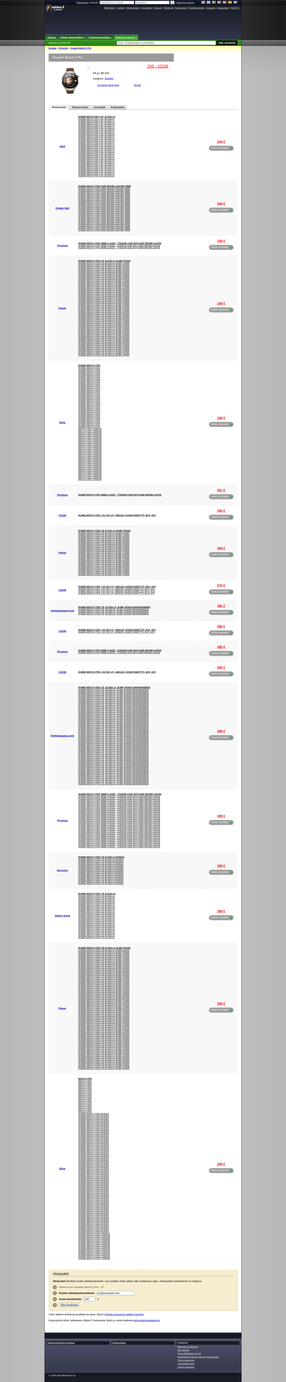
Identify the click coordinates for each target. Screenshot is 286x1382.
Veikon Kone (62, 915)
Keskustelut (117, 107)
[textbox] (166, 43)
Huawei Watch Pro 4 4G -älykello (96, 117)
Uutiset (120, 8)
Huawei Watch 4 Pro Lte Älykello (97, 894)
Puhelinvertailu (196, 8)
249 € (221, 142)
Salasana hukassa (185, 2)
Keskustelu (181, 8)
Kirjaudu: (112, 2)
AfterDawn (109, 8)
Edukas (52, 48)
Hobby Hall (62, 208)
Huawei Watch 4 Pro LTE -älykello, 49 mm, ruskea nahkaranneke (114, 607)
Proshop (62, 245)
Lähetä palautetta (185, 1367)
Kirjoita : (77, 1293)
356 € (221, 511)
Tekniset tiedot (80, 107)
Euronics (62, 870)
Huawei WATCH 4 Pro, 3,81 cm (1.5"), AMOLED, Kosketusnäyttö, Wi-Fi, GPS (117, 515)
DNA (62, 146)
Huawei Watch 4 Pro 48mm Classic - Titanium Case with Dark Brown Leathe (119, 243)
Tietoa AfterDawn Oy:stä (189, 1353)
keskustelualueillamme (147, 1320)
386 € (221, 626)
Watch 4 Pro (85, 1079)
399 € (221, 731)
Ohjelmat (168, 8)
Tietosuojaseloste (185, 1360)
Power (62, 308)
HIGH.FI (235, 8)
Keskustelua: (119, 1343)
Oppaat (158, 8)
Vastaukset (223, 8)
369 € (221, 548)
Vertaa (137, 85)
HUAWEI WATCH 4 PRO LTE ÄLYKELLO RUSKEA (101, 857)
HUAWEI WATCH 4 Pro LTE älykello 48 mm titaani (104, 261)
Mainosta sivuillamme (187, 1347)
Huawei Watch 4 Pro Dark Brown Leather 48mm (104, 186)
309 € (221, 204)
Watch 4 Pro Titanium (89, 429)
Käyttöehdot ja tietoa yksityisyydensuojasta (198, 1357)
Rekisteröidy (82, 2)
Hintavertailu (133, 8)
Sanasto (210, 8)
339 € (221, 241)
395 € (221, 647)
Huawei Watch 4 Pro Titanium (94, 1234)
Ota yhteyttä (183, 1350)
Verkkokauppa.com (62, 610)
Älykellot (63, 48)
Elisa (62, 422)
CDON (62, 515)
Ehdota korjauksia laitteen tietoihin (124, 1314)
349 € (221, 303)
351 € (221, 490)
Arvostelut (146, 8)
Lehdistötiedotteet (186, 1363)
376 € (221, 585)
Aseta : (70, 1299)
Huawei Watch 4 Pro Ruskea (93, 1114)
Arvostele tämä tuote (108, 85)
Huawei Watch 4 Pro (81, 48)
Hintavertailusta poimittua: (61, 1343)
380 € (221, 606)
